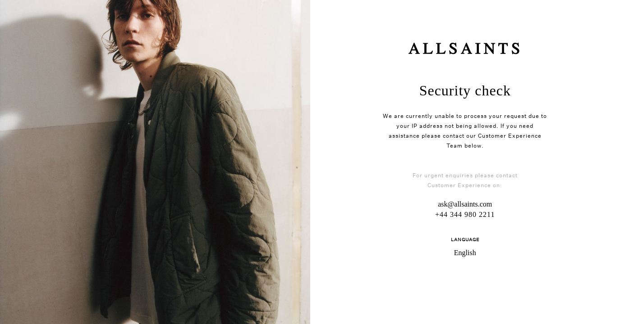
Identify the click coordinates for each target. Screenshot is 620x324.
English (465, 252)
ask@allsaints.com (465, 204)
